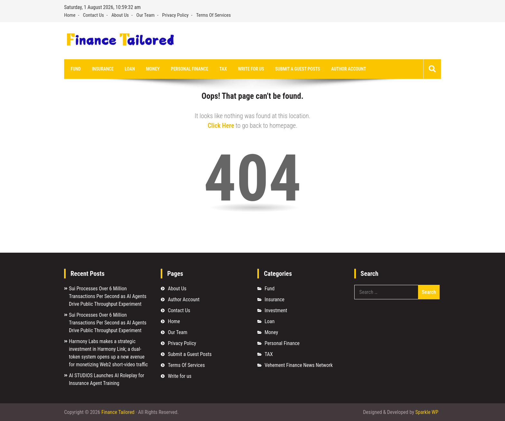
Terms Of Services (213, 15)
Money (151, 68)
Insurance (102, 68)
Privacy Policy (175, 15)
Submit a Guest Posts (295, 68)
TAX (221, 68)
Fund (76, 68)
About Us (120, 15)
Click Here (221, 125)
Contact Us (93, 15)
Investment (275, 310)
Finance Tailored (118, 412)
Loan (129, 68)
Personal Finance (188, 68)
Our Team (145, 15)
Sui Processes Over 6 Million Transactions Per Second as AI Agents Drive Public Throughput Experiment (108, 296)
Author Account (345, 68)
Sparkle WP (426, 412)
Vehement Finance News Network (298, 365)
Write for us (249, 68)
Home (69, 15)
